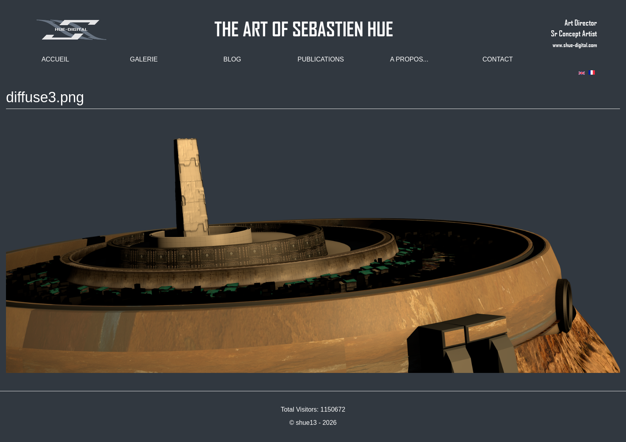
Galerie (143, 59)
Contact (497, 59)
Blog (232, 59)
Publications (320, 59)
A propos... (409, 59)
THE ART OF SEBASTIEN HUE (303, 25)
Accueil (55, 59)
